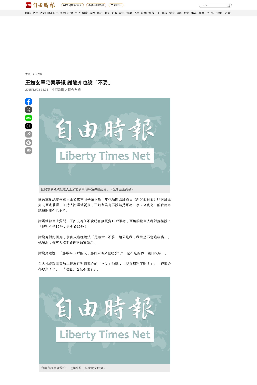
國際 (92, 13)
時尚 (144, 13)
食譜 (187, 13)
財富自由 (52, 13)
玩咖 (179, 13)
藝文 (172, 13)
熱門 (35, 13)
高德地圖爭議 (96, 5)
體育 (151, 13)
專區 (201, 13)
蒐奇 (107, 13)
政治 (43, 13)
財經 (122, 13)
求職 (228, 13)
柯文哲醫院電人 (72, 5)
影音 (114, 13)
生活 (77, 13)
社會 (70, 13)
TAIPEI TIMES (214, 13)
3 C (158, 13)
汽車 (136, 13)
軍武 (63, 13)
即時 (28, 13)
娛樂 (129, 13)
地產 (194, 13)
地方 (100, 13)
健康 (85, 13)
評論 (165, 13)
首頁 (28, 74)
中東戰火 (116, 5)
